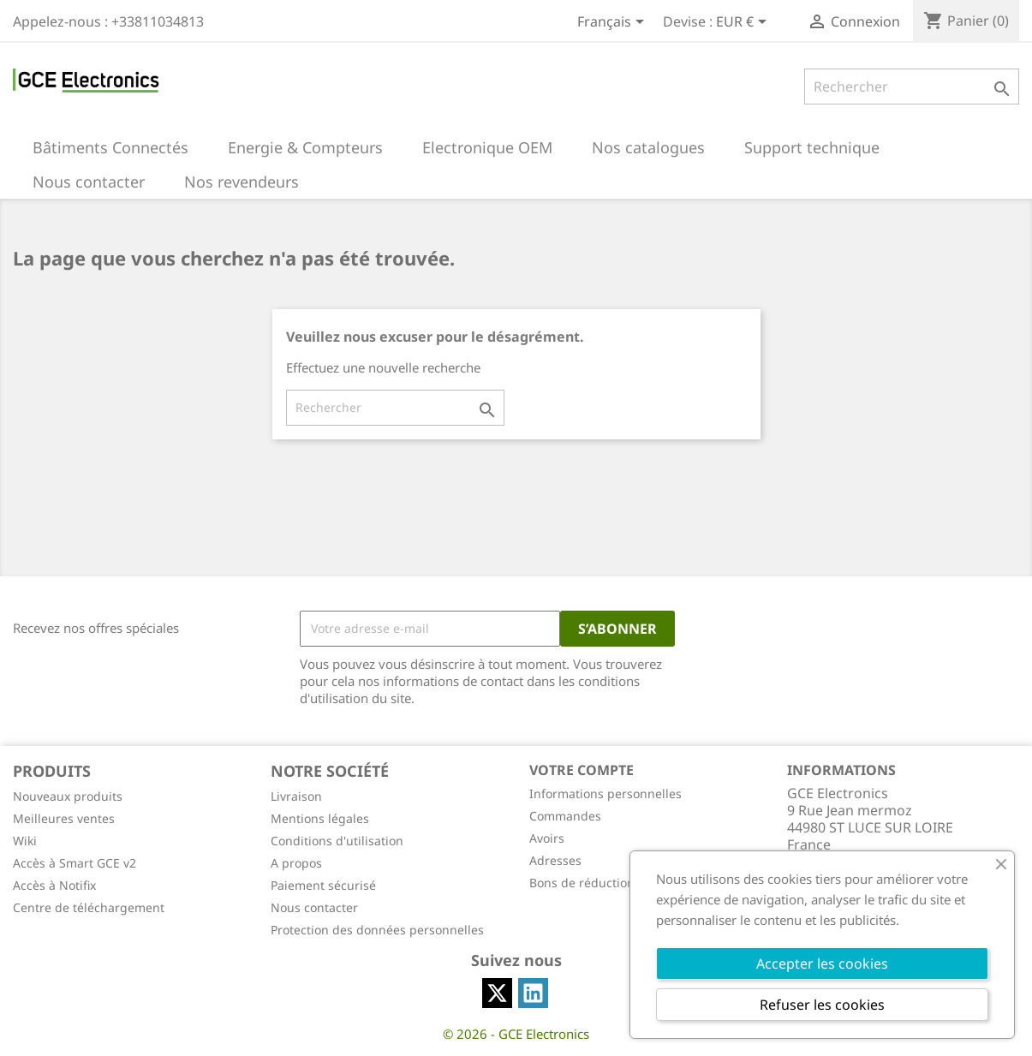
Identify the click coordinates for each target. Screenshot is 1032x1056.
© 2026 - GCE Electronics (516, 1033)
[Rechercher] (911, 86)
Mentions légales (320, 818)
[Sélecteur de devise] (744, 23)
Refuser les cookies (822, 1004)
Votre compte (581, 770)
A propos (296, 863)
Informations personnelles (605, 793)
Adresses (555, 860)
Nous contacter (314, 907)
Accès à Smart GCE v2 (74, 863)
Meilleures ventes (64, 818)
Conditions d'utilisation (337, 840)
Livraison (296, 796)
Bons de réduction (582, 882)
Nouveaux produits (67, 796)
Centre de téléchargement (88, 907)
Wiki (25, 840)
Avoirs (546, 838)
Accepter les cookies (822, 963)
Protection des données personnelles (377, 930)
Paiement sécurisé (323, 885)
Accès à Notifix (54, 885)
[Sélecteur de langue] (613, 23)
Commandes (565, 816)
